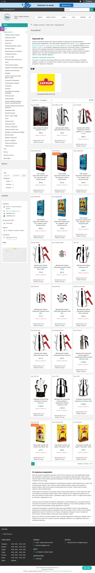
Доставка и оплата (9, 155)
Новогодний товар (10, 110)
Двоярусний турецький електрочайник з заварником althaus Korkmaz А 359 (62, 402)
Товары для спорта (10, 124)
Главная (40, 17)
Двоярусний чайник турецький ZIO (83, 266)
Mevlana (86, 45)
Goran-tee (69, 45)
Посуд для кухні (9, 40)
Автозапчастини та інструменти (13, 51)
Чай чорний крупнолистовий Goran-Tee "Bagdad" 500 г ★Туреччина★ (62, 222)
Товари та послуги (39, 25)
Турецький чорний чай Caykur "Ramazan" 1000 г (83, 446)
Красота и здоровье (10, 140)
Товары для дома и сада (11, 129)
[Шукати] (91, 9)
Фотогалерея (7, 158)
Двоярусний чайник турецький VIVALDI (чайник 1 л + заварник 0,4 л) (83, 130)
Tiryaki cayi (48, 45)
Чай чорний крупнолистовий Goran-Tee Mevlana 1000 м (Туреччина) (62, 176)
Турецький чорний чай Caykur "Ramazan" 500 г (62, 446)
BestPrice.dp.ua (8, 534)
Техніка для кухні (9, 96)
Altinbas (62, 45)
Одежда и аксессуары (11, 137)
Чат (87, 568)
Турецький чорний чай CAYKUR (46, 94)
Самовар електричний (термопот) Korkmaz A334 (83, 400)
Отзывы (6, 152)
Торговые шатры (9, 121)
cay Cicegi (56, 45)
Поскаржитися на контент (50, 571)
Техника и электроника (11, 127)
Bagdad (34, 47)
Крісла (7, 62)
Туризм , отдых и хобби (11, 116)
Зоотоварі (7, 88)
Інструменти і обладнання (12, 80)
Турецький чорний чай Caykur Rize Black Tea (40, 446)
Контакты (83, 17)
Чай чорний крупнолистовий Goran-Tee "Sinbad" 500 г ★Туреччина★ (83, 176)
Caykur (77, 43)
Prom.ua (56, 567)
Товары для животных (11, 143)
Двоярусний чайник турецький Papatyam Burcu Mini (41, 267)
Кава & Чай (49, 25)
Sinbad (40, 47)
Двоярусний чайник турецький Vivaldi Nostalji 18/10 (62, 267)
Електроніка (8, 86)
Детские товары (9, 135)
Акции (64, 17)
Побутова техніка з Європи (12, 35)
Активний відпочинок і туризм (13, 46)
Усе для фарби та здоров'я (12, 83)
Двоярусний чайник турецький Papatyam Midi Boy (62, 311)
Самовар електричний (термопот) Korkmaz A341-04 (40, 401)
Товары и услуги (51, 17)
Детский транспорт (10, 113)
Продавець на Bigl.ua (47, 569)
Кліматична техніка (10, 37)
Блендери (7, 73)
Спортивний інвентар (11, 54)
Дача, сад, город (9, 57)
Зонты (6, 118)
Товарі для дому (9, 98)
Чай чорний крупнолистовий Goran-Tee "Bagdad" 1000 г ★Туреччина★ (83, 220)
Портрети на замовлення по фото (14, 68)
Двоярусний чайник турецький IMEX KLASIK (62, 129)
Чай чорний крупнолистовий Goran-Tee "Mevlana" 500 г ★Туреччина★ (41, 176)
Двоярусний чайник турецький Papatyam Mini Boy (40, 311)
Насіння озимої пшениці (11, 65)
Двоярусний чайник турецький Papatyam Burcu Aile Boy (83, 311)
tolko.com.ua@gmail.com (13, 211)
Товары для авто (9, 146)
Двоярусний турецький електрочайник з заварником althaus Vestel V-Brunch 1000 (83, 356)
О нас (73, 17)
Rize (33, 45)
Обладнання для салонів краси (13, 59)
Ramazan (42, 45)
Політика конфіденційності (64, 571)
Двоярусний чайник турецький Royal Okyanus (62, 354)
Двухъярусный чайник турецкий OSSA (40, 129)
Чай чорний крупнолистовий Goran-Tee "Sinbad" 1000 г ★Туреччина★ (41, 222)
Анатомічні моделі (10, 48)
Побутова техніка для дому (12, 70)
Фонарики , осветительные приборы (14, 132)
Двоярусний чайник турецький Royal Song (40, 354)
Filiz (37, 45)
